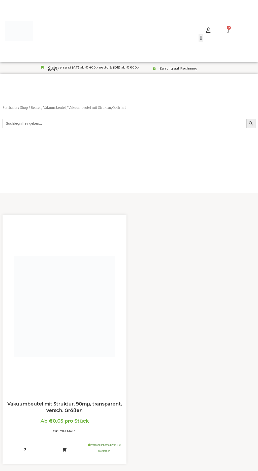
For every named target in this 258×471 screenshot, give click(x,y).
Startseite (10, 108)
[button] (201, 38)
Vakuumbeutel (54, 108)
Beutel (36, 108)
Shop (24, 108)
